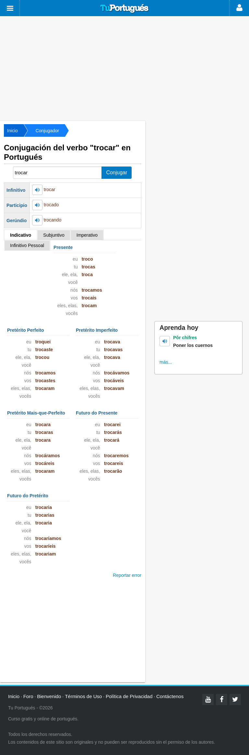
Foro (28, 696)
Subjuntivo (53, 235)
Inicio (12, 130)
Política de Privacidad (129, 696)
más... (166, 362)
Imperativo (87, 235)
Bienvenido (49, 696)
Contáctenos (170, 696)
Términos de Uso (83, 696)
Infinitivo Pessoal (27, 245)
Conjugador (47, 130)
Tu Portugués (124, 9)
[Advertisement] (124, 68)
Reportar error (127, 575)
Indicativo (20, 235)
